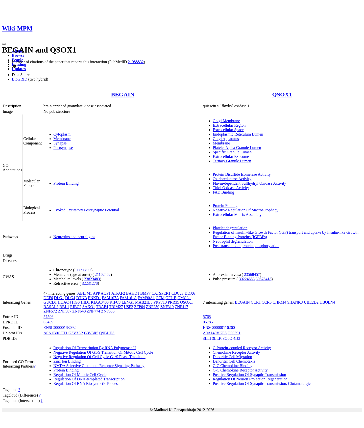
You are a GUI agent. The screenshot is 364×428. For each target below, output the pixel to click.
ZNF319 (167, 307)
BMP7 (145, 293)
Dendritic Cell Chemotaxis (234, 361)
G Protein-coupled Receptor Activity (242, 348)
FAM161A (128, 298)
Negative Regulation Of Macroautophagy (245, 210)
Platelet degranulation (230, 228)
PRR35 (173, 302)
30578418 (263, 279)
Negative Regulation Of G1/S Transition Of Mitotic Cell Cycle (103, 352)
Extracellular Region (229, 125)
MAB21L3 (143, 302)
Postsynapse (63, 147)
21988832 (136, 62)
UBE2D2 (311, 302)
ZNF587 (64, 311)
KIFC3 (115, 302)
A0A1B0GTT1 (56, 333)
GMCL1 (184, 298)
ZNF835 (108, 311)
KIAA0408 (100, 302)
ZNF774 (93, 311)
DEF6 (48, 298)
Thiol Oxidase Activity (231, 188)
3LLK (217, 338)
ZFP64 (139, 307)
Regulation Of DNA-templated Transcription (89, 379)
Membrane (62, 139)
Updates (19, 69)
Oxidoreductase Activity (232, 179)
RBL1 (64, 307)
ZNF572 (50, 311)
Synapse (60, 143)
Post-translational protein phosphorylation (246, 246)
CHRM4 (279, 302)
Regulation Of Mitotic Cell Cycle (79, 374)
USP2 (128, 307)
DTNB (81, 298)
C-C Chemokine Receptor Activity (240, 370)
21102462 (102, 274)
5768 (207, 316)
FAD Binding (223, 192)
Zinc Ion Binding (67, 361)
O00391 (234, 333)
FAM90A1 (146, 298)
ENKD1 (94, 298)
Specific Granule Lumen (232, 152)
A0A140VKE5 (215, 333)
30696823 (83, 270)
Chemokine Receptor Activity (236, 352)
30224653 (247, 279)
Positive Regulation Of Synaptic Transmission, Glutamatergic (262, 383)
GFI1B (171, 298)
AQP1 (106, 293)
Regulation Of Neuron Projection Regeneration (250, 379)
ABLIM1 (84, 293)
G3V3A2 (76, 333)
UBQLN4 (327, 302)
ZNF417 (181, 307)
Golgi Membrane (226, 121)
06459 (48, 322)
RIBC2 (75, 307)
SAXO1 (88, 307)
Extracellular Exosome (231, 156)
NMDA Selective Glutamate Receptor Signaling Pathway (98, 366)
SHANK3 (295, 302)
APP (96, 293)
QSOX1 (282, 94)
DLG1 (59, 298)
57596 (48, 316)
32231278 (90, 283)
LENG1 (127, 302)
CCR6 (267, 302)
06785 (208, 322)
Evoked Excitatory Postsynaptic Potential (86, 210)
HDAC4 (64, 302)
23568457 (252, 274)
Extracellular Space (228, 130)
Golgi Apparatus (226, 139)
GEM (160, 298)
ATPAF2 (118, 293)
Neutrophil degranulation (233, 241)
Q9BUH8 (106, 333)
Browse (18, 55)
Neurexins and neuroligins (74, 237)
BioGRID (19, 79)
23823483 (92, 279)
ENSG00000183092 (60, 327)
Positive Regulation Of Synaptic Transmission (249, 374)
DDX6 (190, 293)
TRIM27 (116, 307)
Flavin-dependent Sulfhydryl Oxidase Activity (249, 183)
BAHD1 (132, 293)
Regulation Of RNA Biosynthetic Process (86, 383)
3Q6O (227, 338)
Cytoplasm (62, 134)
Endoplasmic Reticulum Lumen (238, 134)
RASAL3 (51, 307)
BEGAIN (122, 94)
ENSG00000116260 (219, 327)
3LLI (207, 338)
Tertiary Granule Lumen (232, 161)
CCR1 (256, 302)
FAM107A (110, 298)
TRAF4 (102, 307)
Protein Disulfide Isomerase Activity (242, 174)
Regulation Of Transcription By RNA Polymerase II (94, 348)
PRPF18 (160, 302)
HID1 (85, 302)
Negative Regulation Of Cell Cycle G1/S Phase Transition (99, 357)
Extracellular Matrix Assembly (237, 214)
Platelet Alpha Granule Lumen (237, 147)
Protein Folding (225, 205)
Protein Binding (66, 183)
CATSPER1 (161, 293)
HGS (76, 302)
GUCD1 (50, 302)
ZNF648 (79, 311)
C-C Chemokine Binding (232, 366)
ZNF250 (152, 307)
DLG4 (70, 298)
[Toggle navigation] (4, 44)
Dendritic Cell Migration (232, 357)
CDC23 (177, 293)
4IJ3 (236, 338)
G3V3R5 (91, 333)
